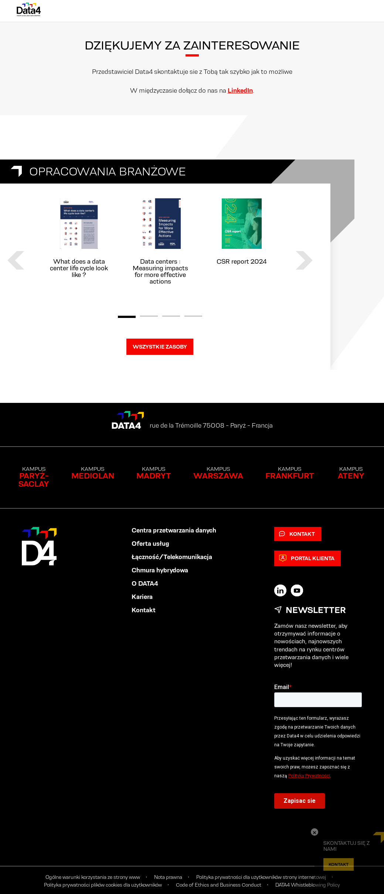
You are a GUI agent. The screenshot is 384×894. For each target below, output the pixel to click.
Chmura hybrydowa (160, 570)
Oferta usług (150, 543)
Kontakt (144, 610)
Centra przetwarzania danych (174, 530)
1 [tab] (127, 317)
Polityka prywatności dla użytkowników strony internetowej (261, 877)
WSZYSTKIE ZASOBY (160, 346)
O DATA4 (145, 583)
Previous (16, 260)
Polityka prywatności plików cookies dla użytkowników (103, 885)
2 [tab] (149, 317)
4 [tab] (193, 317)
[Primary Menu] (360, 11)
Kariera (142, 596)
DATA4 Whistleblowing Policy (307, 885)
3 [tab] (171, 317)
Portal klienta (306, 558)
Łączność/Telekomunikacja (172, 557)
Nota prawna (168, 877)
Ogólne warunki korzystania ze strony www (92, 877)
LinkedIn (240, 90)
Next (304, 260)
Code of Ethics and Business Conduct (218, 885)
